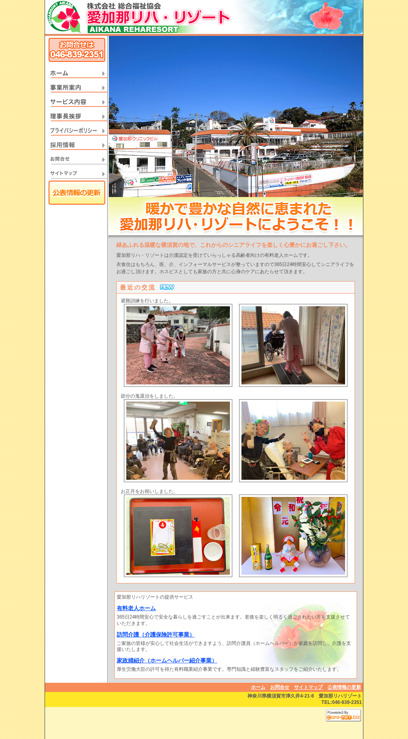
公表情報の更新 (344, 687)
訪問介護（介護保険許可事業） (156, 634)
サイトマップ (308, 687)
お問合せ (279, 687)
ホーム (258, 687)
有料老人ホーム (136, 608)
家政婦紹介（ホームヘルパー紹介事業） (167, 660)
